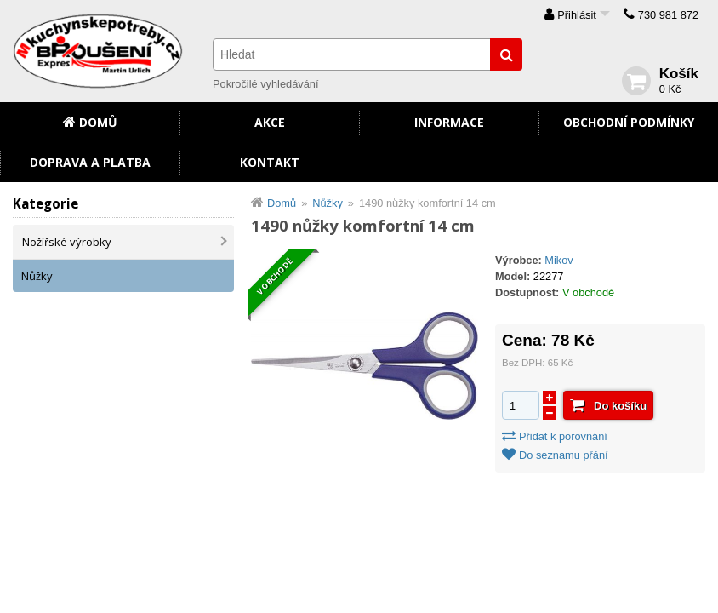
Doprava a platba (90, 162)
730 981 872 (668, 15)
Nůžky (37, 276)
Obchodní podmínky (628, 122)
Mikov (558, 260)
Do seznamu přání (563, 455)
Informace (449, 122)
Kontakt (269, 162)
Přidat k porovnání (563, 436)
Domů (98, 122)
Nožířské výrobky (66, 241)
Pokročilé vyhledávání (265, 83)
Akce (269, 122)
